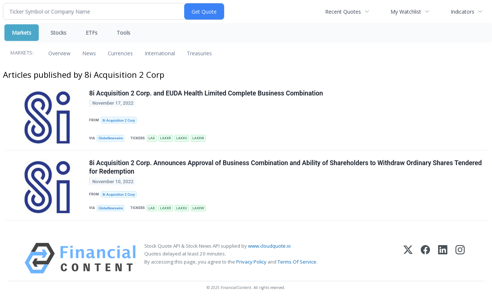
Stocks (58, 32)
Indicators (462, 11)
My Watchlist (405, 11)
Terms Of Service (297, 262)
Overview (59, 53)
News (89, 53)
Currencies (120, 53)
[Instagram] (460, 259)
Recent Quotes (343, 11)
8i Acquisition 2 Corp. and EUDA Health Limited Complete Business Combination (206, 93)
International (160, 53)
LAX (152, 138)
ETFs (91, 32)
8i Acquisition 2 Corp (119, 120)
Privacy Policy (251, 262)
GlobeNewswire (111, 138)
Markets (21, 32)
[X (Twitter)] (408, 259)
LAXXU (183, 138)
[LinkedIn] (442, 259)
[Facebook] (425, 259)
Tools (123, 32)
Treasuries (199, 53)
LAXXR (166, 138)
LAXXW (200, 138)
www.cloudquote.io (269, 247)
